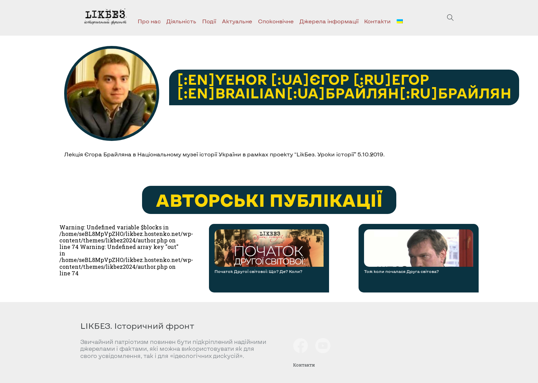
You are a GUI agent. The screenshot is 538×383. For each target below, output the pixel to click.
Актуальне (237, 21)
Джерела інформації (329, 21)
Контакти (377, 21)
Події (209, 21)
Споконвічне (276, 21)
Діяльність (181, 21)
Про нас (149, 21)
